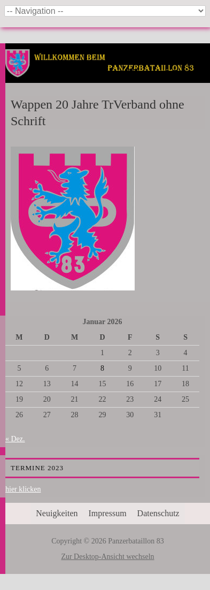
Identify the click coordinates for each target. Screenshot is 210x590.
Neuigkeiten (56, 513)
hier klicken (23, 489)
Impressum (108, 513)
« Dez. (15, 439)
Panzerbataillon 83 (108, 76)
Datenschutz (158, 513)
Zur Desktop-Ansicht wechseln (107, 557)
